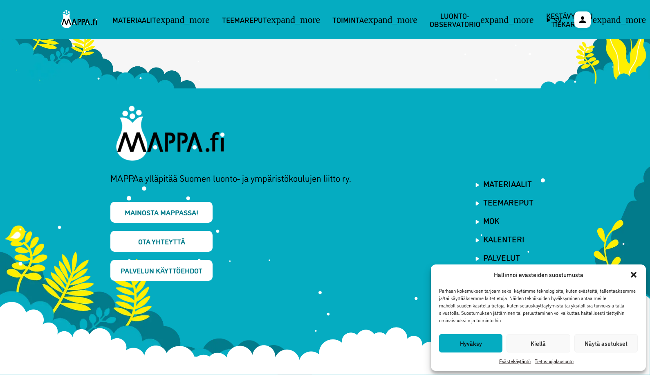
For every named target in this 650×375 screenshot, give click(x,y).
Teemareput (271, 20)
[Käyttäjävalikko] (582, 19)
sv (558, 20)
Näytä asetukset (606, 343)
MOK (491, 220)
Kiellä (538, 343)
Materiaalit (161, 20)
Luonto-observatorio (482, 19)
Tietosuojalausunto (554, 360)
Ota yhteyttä (161, 241)
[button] (634, 275)
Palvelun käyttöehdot (161, 270)
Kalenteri (503, 238)
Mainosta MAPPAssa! (161, 212)
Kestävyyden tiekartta (596, 19)
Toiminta (374, 20)
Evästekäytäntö (515, 360)
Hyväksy (471, 343)
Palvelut (501, 257)
